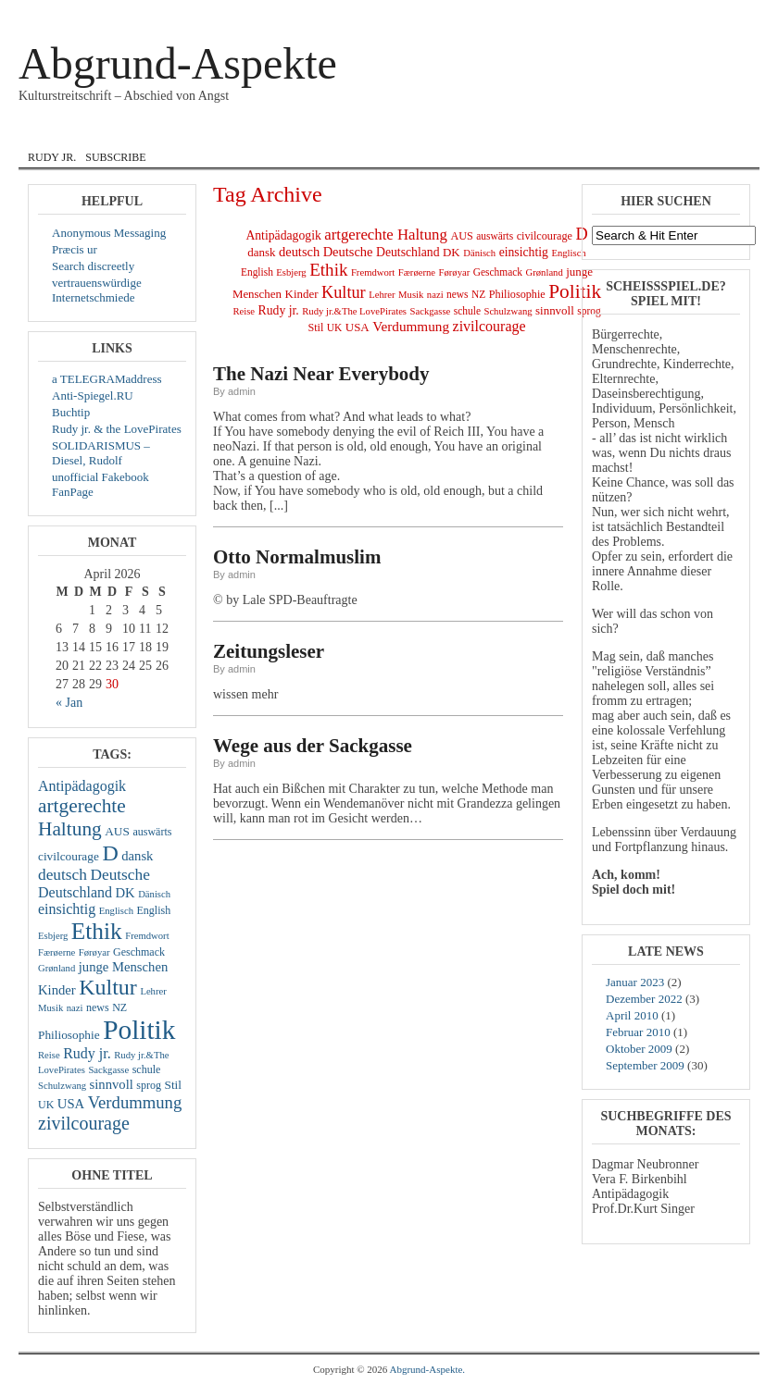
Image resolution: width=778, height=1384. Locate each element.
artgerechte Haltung (82, 817)
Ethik (96, 931)
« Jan (69, 703)
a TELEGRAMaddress (107, 379)
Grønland (56, 968)
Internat (364, 132)
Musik (500, 132)
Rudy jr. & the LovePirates (117, 429)
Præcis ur (74, 249)
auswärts (151, 831)
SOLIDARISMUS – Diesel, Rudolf (101, 453)
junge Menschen (123, 966)
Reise (49, 1055)
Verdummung (135, 1102)
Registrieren (723, 12)
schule (146, 1069)
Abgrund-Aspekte (178, 63)
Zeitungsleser (268, 651)
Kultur (108, 987)
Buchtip (71, 412)
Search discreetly (93, 266)
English (278, 132)
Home (49, 132)
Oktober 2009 (639, 1049)
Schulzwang (62, 1086)
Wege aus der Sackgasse (312, 746)
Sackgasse (108, 1070)
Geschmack (139, 951)
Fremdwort (147, 936)
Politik (139, 1029)
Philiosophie (69, 1035)
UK (46, 1104)
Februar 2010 (638, 1032)
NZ (119, 1007)
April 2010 (632, 1015)
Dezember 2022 (644, 999)
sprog (148, 1085)
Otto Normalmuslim (297, 557)
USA (70, 1103)
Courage (125, 132)
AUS (117, 831)
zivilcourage (84, 1123)
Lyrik (438, 132)
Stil (173, 1085)
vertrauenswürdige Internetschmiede (97, 290)
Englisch (116, 911)
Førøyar (94, 952)
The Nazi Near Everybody (321, 374)
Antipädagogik (82, 786)
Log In (675, 12)
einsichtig (66, 909)
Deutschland (75, 892)
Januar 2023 (635, 982)
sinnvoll (111, 1084)
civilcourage (68, 856)
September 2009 (645, 1065)
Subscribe (115, 157)
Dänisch (154, 894)
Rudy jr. (52, 157)
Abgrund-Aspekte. (428, 1369)
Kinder (57, 989)
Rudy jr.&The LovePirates (354, 311)
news (97, 1007)
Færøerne (56, 952)
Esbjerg (53, 936)
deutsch (62, 875)
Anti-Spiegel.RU (92, 395)
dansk (205, 132)
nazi (75, 1008)
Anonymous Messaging (109, 233)
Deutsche (119, 875)
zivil (560, 132)
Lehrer (153, 991)
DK (124, 892)
